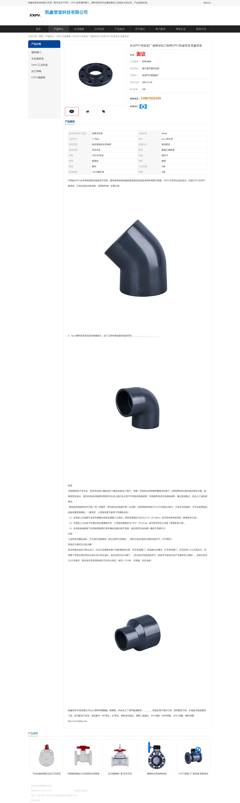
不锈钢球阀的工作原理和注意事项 (83, 774)
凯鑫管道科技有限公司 (63, 791)
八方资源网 (48, 800)
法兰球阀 (36, 71)
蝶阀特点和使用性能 (156, 774)
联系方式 (201, 29)
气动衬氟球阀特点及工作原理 (46, 774)
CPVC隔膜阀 (38, 77)
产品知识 (120, 29)
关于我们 (140, 29)
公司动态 (99, 29)
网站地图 (78, 800)
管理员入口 (68, 800)
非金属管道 (37, 58)
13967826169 (151, 98)
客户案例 (160, 29)
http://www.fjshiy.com (77, 721)
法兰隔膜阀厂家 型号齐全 (120, 774)
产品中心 (59, 29)
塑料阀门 (36, 52)
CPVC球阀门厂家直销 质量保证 (193, 774)
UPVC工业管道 (63, 36)
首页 (38, 29)
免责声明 (58, 800)
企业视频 (79, 29)
